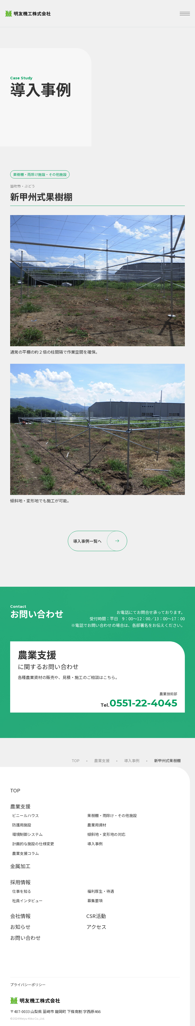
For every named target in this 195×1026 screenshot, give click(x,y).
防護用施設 (21, 824)
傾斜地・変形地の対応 (106, 834)
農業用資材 (96, 824)
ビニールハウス (25, 815)
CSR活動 (96, 915)
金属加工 (20, 866)
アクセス (96, 926)
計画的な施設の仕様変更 (33, 843)
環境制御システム (27, 834)
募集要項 (95, 900)
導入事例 (131, 760)
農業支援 (101, 760)
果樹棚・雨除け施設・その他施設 (40, 174)
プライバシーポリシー (28, 985)
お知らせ (20, 926)
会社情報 (20, 915)
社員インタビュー (27, 900)
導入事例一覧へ (100, 541)
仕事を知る (21, 891)
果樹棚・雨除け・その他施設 (112, 815)
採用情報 (20, 882)
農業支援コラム (25, 853)
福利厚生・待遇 (100, 891)
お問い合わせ (25, 937)
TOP (75, 760)
